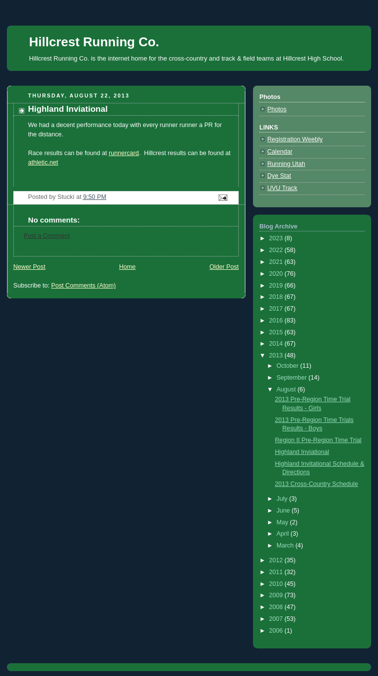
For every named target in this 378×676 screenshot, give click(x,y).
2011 (277, 572)
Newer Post (29, 266)
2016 (277, 320)
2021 (277, 261)
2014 (277, 343)
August (287, 389)
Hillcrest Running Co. (94, 41)
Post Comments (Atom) (83, 285)
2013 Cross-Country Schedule (316, 484)
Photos (276, 109)
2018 (277, 296)
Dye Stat (279, 175)
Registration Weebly (295, 139)
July (283, 498)
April (284, 533)
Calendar (279, 151)
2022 (277, 250)
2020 (277, 273)
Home (127, 266)
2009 (277, 595)
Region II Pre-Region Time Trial (318, 440)
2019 (277, 285)
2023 (277, 238)
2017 (277, 308)
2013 (277, 355)
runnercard (124, 153)
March (286, 545)
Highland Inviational (302, 452)
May (283, 522)
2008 (277, 607)
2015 (277, 332)
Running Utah (286, 164)
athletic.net (43, 162)
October (288, 365)
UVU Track (282, 188)
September (293, 377)
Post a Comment (47, 235)
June (284, 510)
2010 (277, 583)
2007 (277, 618)
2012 (277, 560)
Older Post (224, 266)
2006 (277, 630)
